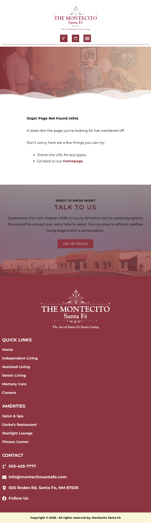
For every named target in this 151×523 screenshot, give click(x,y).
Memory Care (14, 384)
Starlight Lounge (17, 433)
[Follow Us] (4, 498)
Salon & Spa (12, 416)
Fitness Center (15, 442)
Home (7, 350)
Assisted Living (16, 367)
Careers (9, 393)
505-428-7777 (22, 466)
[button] (87, 38)
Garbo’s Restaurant (19, 425)
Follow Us (18, 498)
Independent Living (20, 358)
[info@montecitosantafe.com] (4, 477)
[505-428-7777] (4, 466)
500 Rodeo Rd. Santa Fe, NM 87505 (44, 487)
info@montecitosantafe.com (38, 477)
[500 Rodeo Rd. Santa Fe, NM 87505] (4, 488)
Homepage (73, 161)
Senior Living (14, 375)
